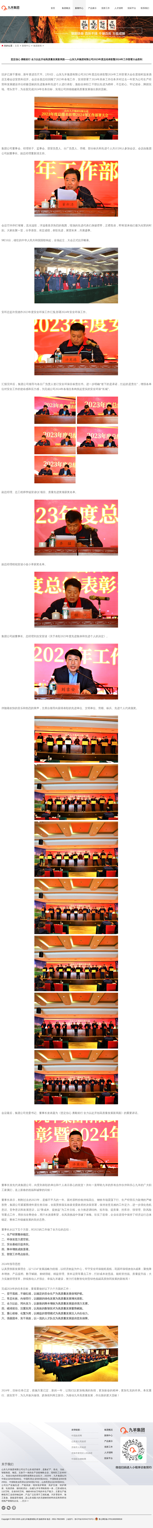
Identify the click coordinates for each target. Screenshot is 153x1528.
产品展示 (92, 8)
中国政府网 (76, 1435)
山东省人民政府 (78, 1441)
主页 (17, 45)
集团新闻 (37, 45)
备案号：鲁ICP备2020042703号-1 (81, 1519)
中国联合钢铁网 (78, 1459)
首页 (53, 8)
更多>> (25, 1501)
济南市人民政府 (78, 1447)
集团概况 (66, 8)
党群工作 (105, 8)
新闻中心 (79, 8)
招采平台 (132, 8)
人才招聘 (118, 8)
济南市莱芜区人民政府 (81, 1453)
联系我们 (145, 8)
